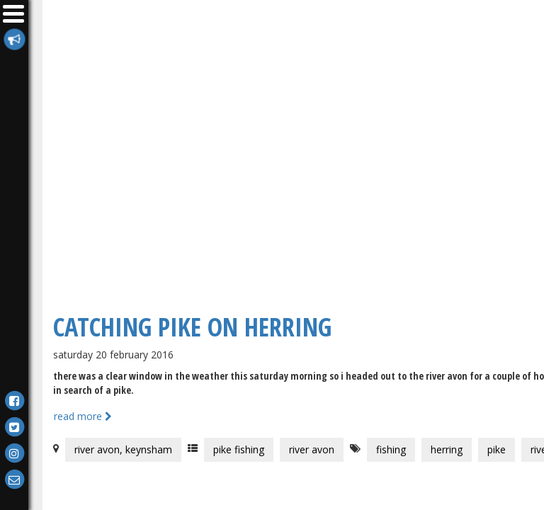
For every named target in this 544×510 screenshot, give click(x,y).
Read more (83, 416)
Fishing (391, 449)
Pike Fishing (238, 449)
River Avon (311, 449)
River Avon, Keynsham (123, 449)
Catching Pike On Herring (192, 327)
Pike (496, 449)
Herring (447, 449)
